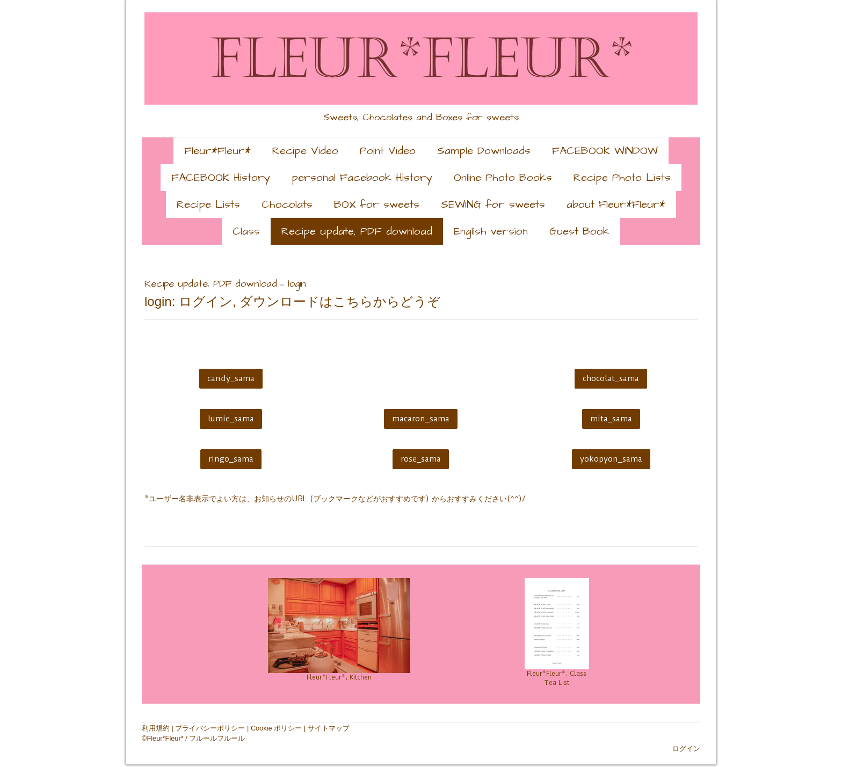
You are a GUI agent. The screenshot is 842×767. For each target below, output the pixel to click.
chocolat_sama (611, 378)
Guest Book (579, 231)
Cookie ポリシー (276, 728)
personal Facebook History (362, 177)
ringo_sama (230, 459)
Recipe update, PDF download (356, 231)
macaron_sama (420, 418)
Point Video (388, 150)
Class (246, 231)
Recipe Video (305, 150)
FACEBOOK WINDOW (605, 150)
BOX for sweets (376, 204)
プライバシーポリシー (210, 728)
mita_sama (611, 418)
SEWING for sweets (493, 204)
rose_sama (421, 459)
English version (491, 231)
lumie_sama (231, 418)
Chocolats (287, 204)
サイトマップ (329, 728)
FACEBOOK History (220, 177)
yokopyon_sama (611, 459)
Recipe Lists (208, 204)
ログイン (686, 748)
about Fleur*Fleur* (616, 204)
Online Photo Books (503, 177)
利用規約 (156, 728)
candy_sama (231, 378)
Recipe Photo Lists (622, 177)
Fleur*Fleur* (217, 150)
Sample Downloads (484, 150)
